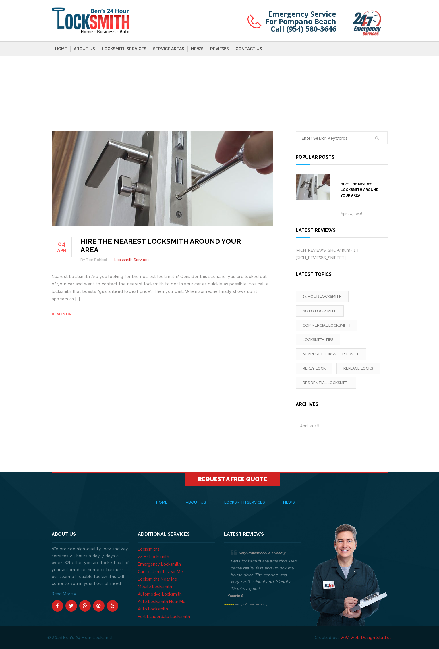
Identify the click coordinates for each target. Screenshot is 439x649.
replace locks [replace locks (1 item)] (358, 368)
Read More (64, 594)
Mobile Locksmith (155, 586)
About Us (84, 49)
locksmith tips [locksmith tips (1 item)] (318, 339)
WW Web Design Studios (366, 637)
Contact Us (248, 49)
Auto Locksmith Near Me (161, 601)
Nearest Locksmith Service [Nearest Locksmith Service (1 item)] (331, 354)
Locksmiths (149, 549)
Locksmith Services (124, 49)
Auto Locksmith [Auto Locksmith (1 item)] (320, 311)
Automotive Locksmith (160, 594)
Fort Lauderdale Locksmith (164, 616)
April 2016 (309, 426)
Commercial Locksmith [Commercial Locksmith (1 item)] (326, 325)
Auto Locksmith (153, 609)
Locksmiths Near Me (157, 579)
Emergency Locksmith (159, 564)
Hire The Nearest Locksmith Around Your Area (360, 189)
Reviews (219, 49)
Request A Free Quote (232, 479)
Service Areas (168, 49)
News (197, 49)
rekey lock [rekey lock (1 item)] (314, 368)
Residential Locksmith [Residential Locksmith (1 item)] (326, 383)
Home (61, 49)
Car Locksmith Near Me (160, 571)
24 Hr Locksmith (153, 556)
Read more (63, 314)
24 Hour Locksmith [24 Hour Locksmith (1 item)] (322, 296)
